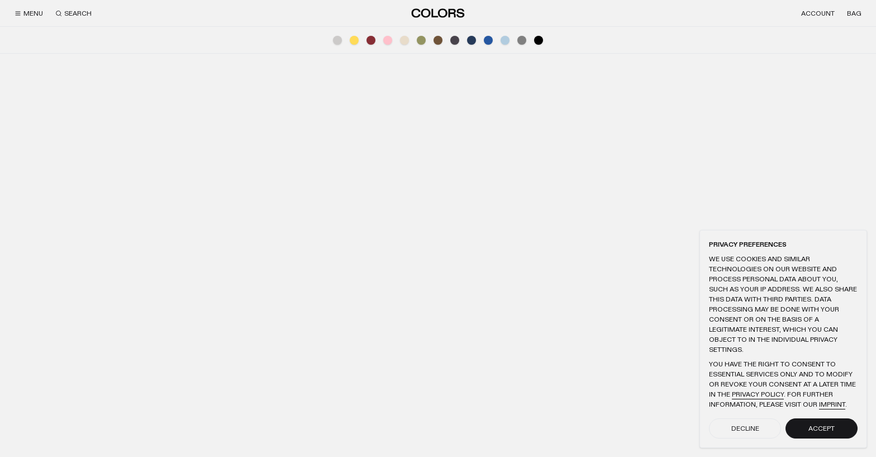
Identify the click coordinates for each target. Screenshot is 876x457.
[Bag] (854, 13)
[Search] (73, 13)
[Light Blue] (505, 40)
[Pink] (387, 40)
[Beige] (404, 40)
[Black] (538, 40)
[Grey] (522, 40)
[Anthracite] (454, 40)
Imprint (832, 404)
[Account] (818, 13)
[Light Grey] (337, 40)
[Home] (438, 12)
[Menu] (29, 13)
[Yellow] (354, 40)
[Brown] (438, 40)
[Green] (421, 40)
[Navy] (471, 40)
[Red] (371, 40)
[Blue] (488, 40)
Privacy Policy (758, 394)
